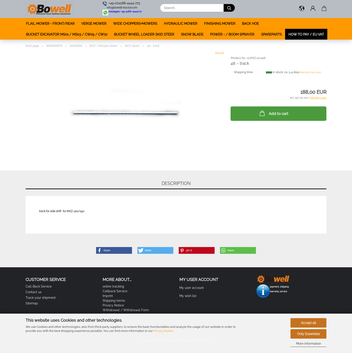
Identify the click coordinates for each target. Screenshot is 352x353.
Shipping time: (243, 72)
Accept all (308, 323)
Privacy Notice (163, 331)
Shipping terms (114, 300)
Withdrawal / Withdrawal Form (126, 310)
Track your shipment (41, 297)
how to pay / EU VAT (306, 34)
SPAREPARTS (271, 34)
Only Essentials (308, 334)
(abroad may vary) (310, 72)
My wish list (187, 296)
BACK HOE (250, 24)
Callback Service (115, 291)
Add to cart (273, 113)
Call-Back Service (39, 286)
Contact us (34, 292)
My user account (191, 288)
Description (176, 183)
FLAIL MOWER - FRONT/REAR (50, 24)
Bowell (219, 53)
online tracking (113, 286)
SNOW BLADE (192, 34)
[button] (301, 9)
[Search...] (229, 8)
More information (308, 343)
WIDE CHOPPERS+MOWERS (135, 24)
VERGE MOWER (93, 24)
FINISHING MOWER (219, 24)
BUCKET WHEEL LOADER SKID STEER (144, 34)
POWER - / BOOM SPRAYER (232, 34)
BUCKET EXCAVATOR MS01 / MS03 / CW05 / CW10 (66, 34)
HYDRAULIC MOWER (180, 24)
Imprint (108, 296)
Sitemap (32, 303)
